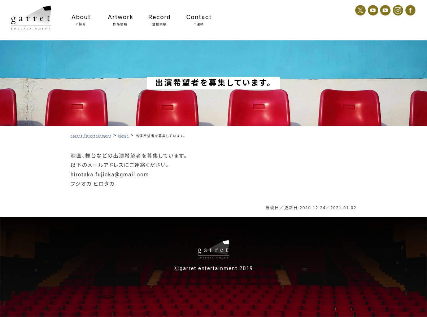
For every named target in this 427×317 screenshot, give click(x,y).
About (81, 17)
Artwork (120, 17)
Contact (198, 17)
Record (159, 17)
